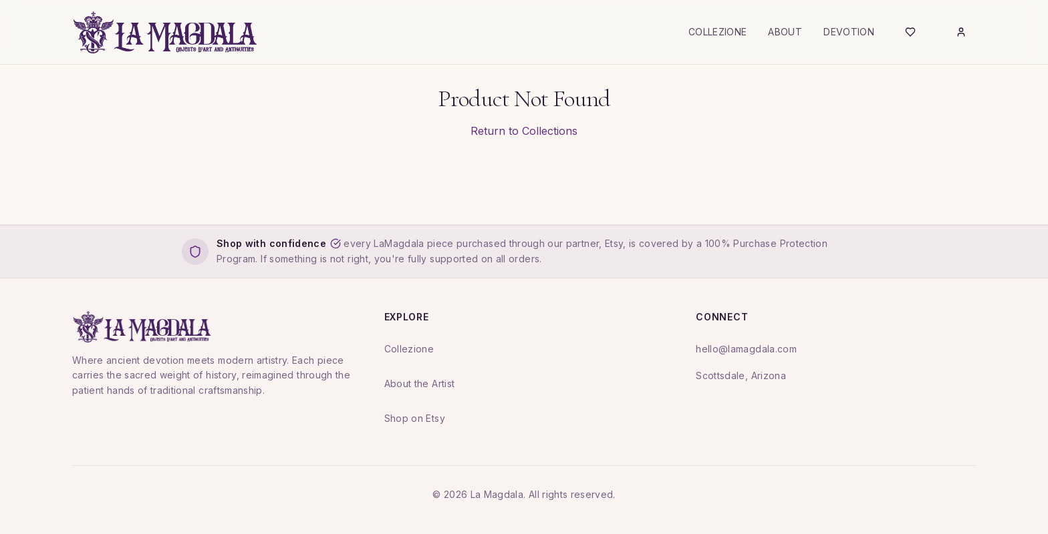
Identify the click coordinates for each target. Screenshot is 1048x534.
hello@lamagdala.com (746, 348)
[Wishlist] (910, 32)
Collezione (717, 31)
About (785, 31)
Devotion (848, 31)
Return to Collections (524, 131)
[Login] (961, 32)
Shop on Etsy (414, 418)
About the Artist (419, 383)
